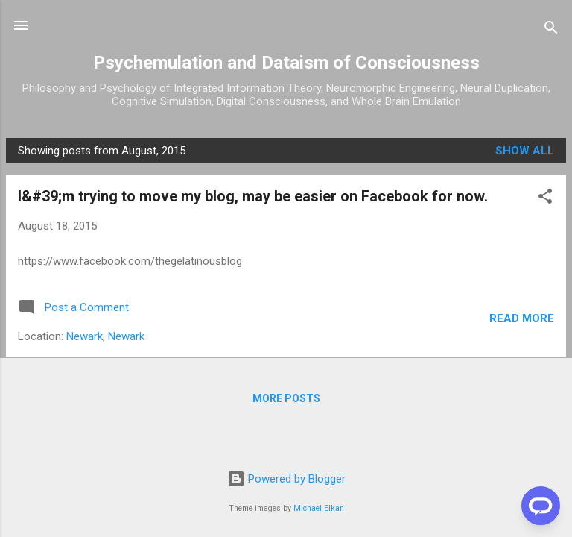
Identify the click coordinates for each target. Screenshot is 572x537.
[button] (545, 198)
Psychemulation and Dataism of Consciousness (286, 62)
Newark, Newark (105, 336)
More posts (286, 398)
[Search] (551, 30)
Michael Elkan (318, 508)
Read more (521, 318)
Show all (524, 150)
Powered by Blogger (286, 479)
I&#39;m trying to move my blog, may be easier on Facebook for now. (253, 196)
